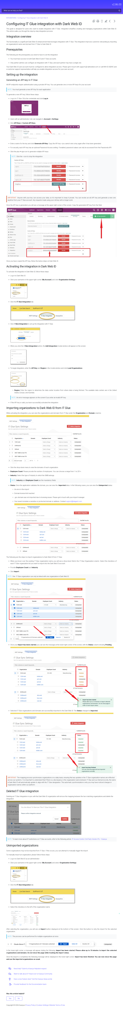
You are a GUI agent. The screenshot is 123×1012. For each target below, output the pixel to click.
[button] (119, 10)
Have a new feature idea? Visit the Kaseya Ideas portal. (33, 979)
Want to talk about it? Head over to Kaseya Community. (33, 974)
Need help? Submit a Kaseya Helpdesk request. (30, 969)
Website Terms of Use (57, 1005)
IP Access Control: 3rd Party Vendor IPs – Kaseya (89, 839)
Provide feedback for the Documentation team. (30, 984)
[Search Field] (61, 10)
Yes (10, 998)
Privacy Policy (30, 1005)
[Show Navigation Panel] (2, 3)
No (19, 998)
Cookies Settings (42, 1005)
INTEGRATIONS (11, 18)
